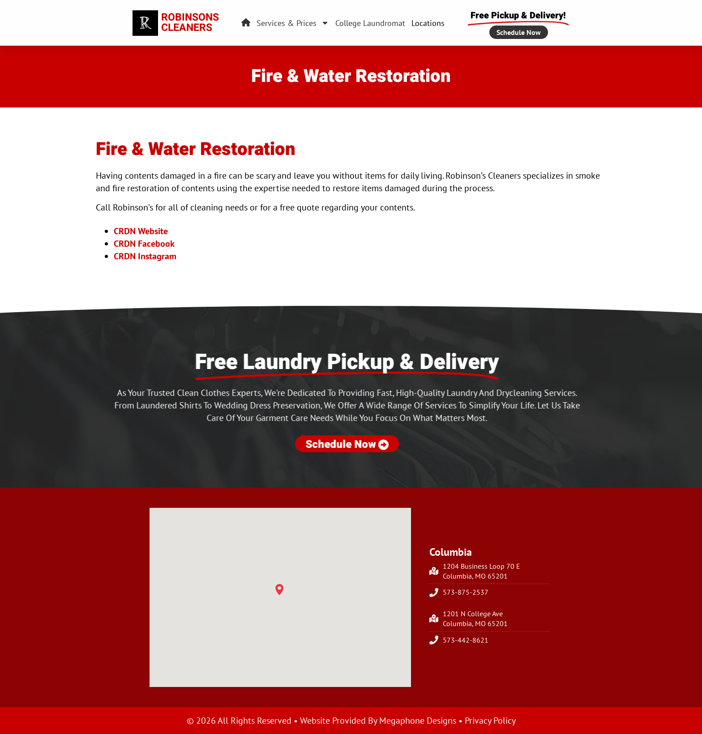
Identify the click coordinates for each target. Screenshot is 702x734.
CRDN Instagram (145, 256)
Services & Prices (293, 23)
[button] (279, 589)
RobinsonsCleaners (190, 22)
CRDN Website (141, 231)
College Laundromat (370, 23)
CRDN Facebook (144, 243)
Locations (428, 23)
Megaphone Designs (417, 720)
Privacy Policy (490, 720)
